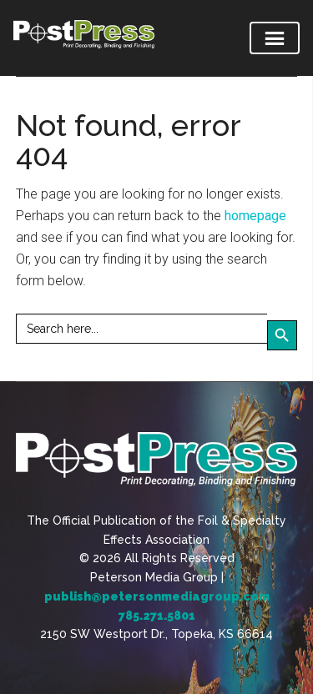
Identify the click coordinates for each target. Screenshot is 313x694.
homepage (255, 216)
